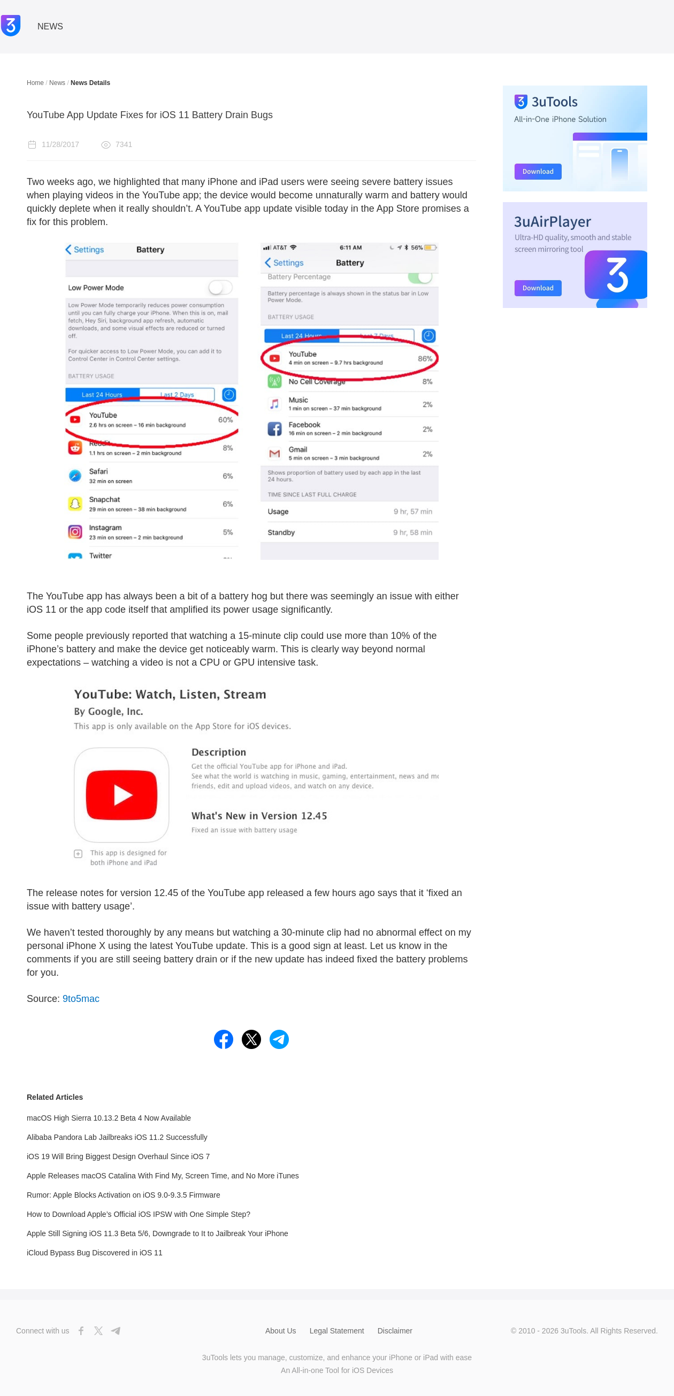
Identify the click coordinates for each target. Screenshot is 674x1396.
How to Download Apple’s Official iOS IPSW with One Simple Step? (138, 1214)
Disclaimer (395, 1330)
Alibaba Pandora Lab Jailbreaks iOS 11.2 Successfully (117, 1137)
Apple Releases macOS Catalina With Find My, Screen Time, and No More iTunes (163, 1175)
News (57, 83)
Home (35, 83)
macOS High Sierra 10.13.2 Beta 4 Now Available (109, 1118)
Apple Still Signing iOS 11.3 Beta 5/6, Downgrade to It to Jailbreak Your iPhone (157, 1233)
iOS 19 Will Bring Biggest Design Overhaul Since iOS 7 (118, 1156)
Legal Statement (337, 1330)
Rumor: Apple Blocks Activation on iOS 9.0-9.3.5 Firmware (123, 1195)
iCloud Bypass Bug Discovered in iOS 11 (95, 1252)
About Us (280, 1330)
